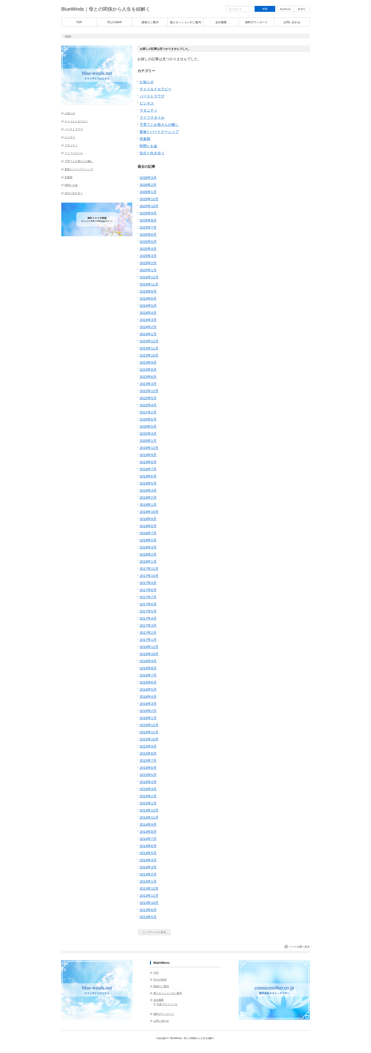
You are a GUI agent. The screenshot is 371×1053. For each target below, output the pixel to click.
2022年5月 (148, 398)
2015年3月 (148, 789)
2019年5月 (148, 483)
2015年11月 (149, 732)
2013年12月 (149, 888)
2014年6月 (148, 846)
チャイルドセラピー (156, 89)
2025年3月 (148, 256)
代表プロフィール (167, 1004)
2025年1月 (148, 270)
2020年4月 (148, 433)
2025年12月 (149, 199)
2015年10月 (149, 739)
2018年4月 (148, 547)
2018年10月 (149, 512)
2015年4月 (148, 782)
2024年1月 (148, 334)
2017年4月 (148, 618)
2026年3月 (148, 178)
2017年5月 (148, 611)
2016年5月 (148, 689)
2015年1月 (148, 803)
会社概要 (221, 22)
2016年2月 (148, 711)
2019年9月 (148, 455)
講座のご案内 (150, 22)
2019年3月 (148, 490)
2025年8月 (148, 220)
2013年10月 (149, 903)
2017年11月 (149, 569)
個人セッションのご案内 (185, 22)
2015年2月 (148, 796)
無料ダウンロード (256, 22)
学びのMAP (114, 22)
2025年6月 (148, 234)
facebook (285, 9)
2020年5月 (148, 426)
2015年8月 (148, 753)
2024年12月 (149, 277)
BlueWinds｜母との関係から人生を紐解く (105, 9)
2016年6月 (148, 682)
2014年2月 (148, 874)
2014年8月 (148, 832)
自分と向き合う (152, 153)
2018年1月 (148, 561)
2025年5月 (148, 242)
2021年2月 (148, 412)
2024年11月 (149, 284)
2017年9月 (148, 583)
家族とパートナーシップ (159, 132)
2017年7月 (148, 597)
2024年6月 (148, 298)
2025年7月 (148, 227)
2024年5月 (148, 306)
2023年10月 (149, 355)
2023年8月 (148, 370)
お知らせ (147, 82)
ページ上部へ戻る (299, 946)
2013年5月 (148, 917)
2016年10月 (149, 654)
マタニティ (148, 110)
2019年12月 (149, 448)
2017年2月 (148, 633)
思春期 (145, 139)
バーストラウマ (152, 96)
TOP (79, 22)
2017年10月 (149, 576)
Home (68, 36)
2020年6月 (148, 419)
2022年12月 (149, 391)
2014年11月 (149, 817)
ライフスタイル (152, 117)
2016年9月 (148, 661)
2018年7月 (148, 533)
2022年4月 (148, 405)
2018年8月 (148, 526)
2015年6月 (148, 768)
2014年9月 (148, 824)
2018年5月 (148, 540)
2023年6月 (148, 377)
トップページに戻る (154, 932)
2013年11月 (149, 896)
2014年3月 (148, 867)
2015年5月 (148, 775)
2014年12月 (149, 810)
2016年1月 (148, 718)
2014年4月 (148, 860)
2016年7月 (148, 675)
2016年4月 (148, 696)
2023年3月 (148, 384)
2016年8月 (148, 668)
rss (301, 9)
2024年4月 (148, 313)
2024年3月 (148, 320)
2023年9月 (148, 362)
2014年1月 (148, 881)
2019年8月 (148, 462)
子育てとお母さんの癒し (159, 125)
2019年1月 (148, 505)
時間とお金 (148, 146)
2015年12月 (149, 725)
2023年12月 (149, 341)
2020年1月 (148, 441)
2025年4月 (148, 249)
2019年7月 (148, 469)
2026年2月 (148, 185)
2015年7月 (148, 760)
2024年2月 (148, 327)
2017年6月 (148, 604)
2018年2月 (148, 554)
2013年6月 (148, 910)
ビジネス (147, 103)
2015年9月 (148, 746)
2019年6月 (148, 476)
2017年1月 (148, 640)
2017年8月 (148, 590)
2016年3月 (148, 704)
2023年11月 (149, 348)
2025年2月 (148, 263)
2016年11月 (149, 647)
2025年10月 (149, 206)
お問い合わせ (291, 22)
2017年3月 (148, 625)
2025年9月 (148, 213)
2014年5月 (148, 853)
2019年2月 (148, 497)
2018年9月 (148, 519)
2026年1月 (148, 192)
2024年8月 (148, 291)
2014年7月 (148, 839)
